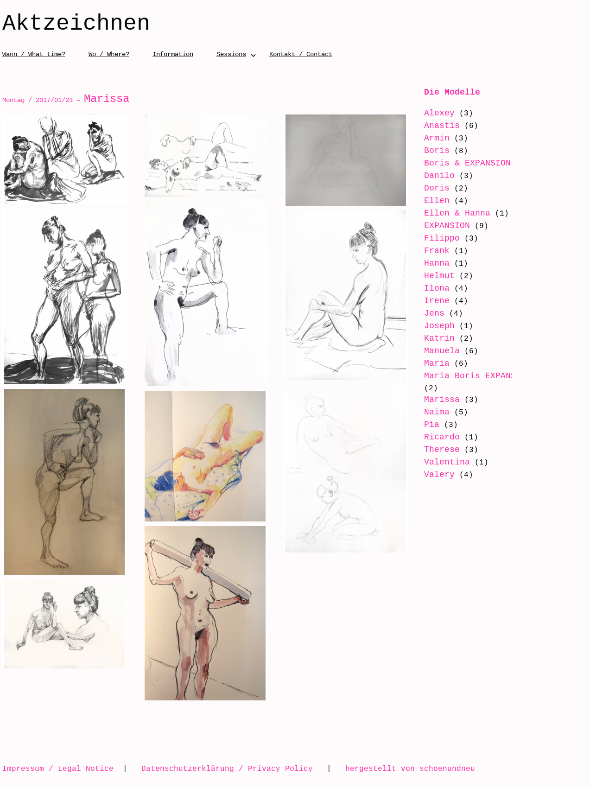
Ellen (437, 200)
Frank (437, 250)
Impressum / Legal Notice (58, 768)
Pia (431, 424)
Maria (437, 363)
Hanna (437, 263)
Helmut (439, 275)
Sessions (231, 54)
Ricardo (442, 437)
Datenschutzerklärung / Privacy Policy (227, 768)
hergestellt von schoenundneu (410, 768)
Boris (437, 150)
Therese (442, 449)
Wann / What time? (33, 54)
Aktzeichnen (76, 24)
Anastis (442, 125)
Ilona (437, 288)
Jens (434, 313)
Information (172, 54)
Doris (437, 188)
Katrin (439, 338)
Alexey (439, 113)
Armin (437, 138)
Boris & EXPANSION (467, 163)
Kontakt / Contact (300, 54)
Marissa (442, 399)
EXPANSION (447, 225)
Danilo (439, 175)
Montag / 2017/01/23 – (65, 100)
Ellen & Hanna (457, 213)
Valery (439, 474)
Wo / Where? (109, 54)
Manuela (442, 351)
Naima (437, 412)
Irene (437, 300)
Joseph (439, 325)
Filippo (442, 238)
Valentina (447, 462)
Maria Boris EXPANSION (477, 376)
